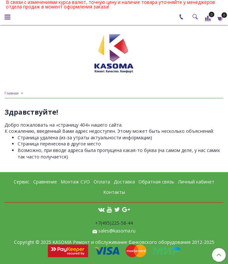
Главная (12, 93)
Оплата (101, 182)
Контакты (114, 192)
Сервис (21, 182)
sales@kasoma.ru (116, 231)
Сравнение (45, 182)
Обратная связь (156, 182)
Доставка (124, 182)
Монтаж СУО (75, 182)
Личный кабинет (196, 182)
